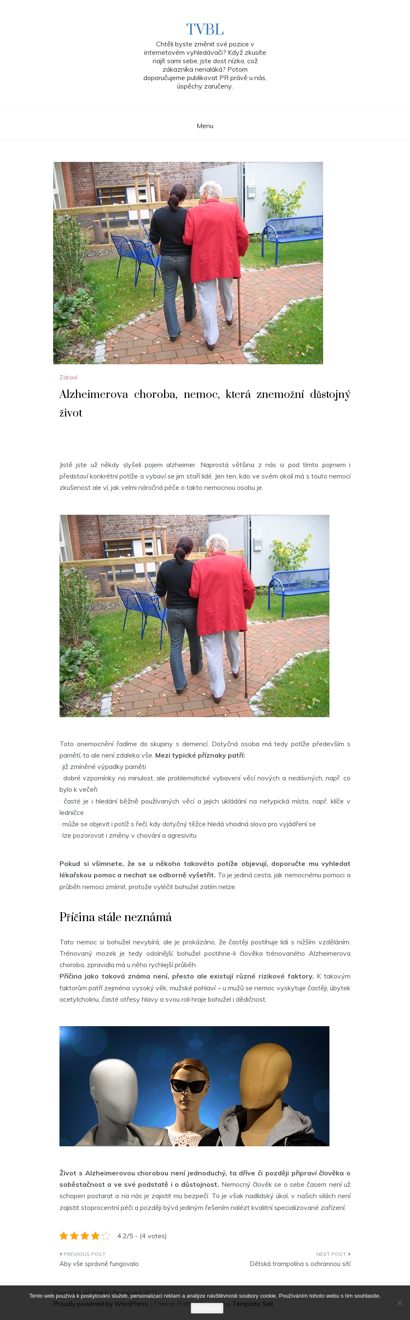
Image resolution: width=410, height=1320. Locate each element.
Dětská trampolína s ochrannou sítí (300, 1264)
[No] (399, 1302)
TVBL (205, 30)
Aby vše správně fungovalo (99, 1264)
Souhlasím (207, 1308)
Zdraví (68, 377)
